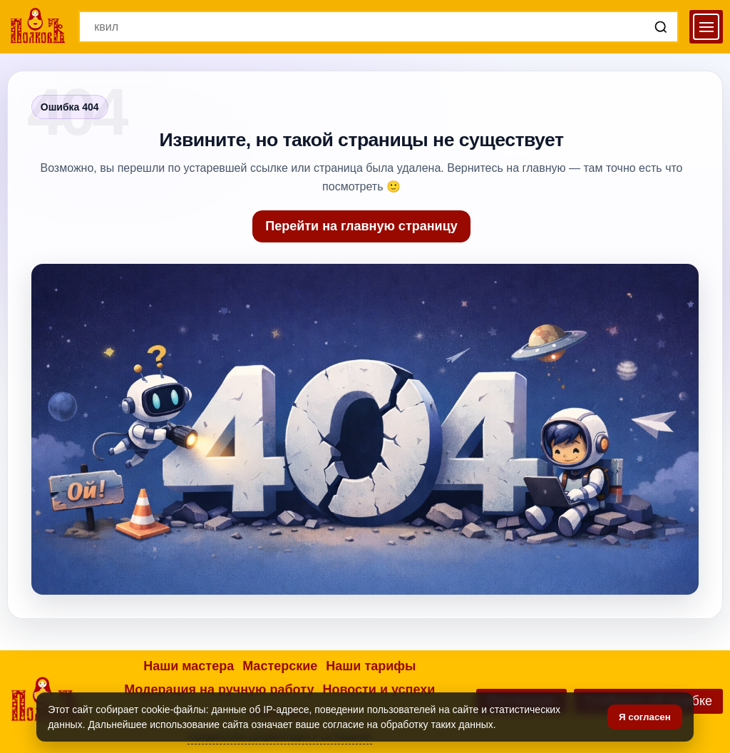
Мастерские (279, 666)
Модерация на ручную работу (219, 689)
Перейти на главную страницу (361, 226)
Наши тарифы (371, 666)
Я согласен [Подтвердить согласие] (645, 717)
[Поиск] (661, 27)
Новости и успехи (378, 689)
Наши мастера (188, 666)
